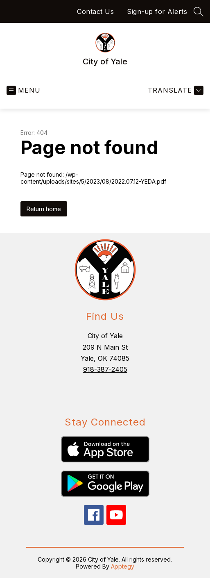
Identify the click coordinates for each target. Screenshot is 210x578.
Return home (44, 208)
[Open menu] (24, 90)
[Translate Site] (174, 90)
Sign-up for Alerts (157, 11)
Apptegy (122, 566)
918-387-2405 (105, 369)
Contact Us (95, 11)
